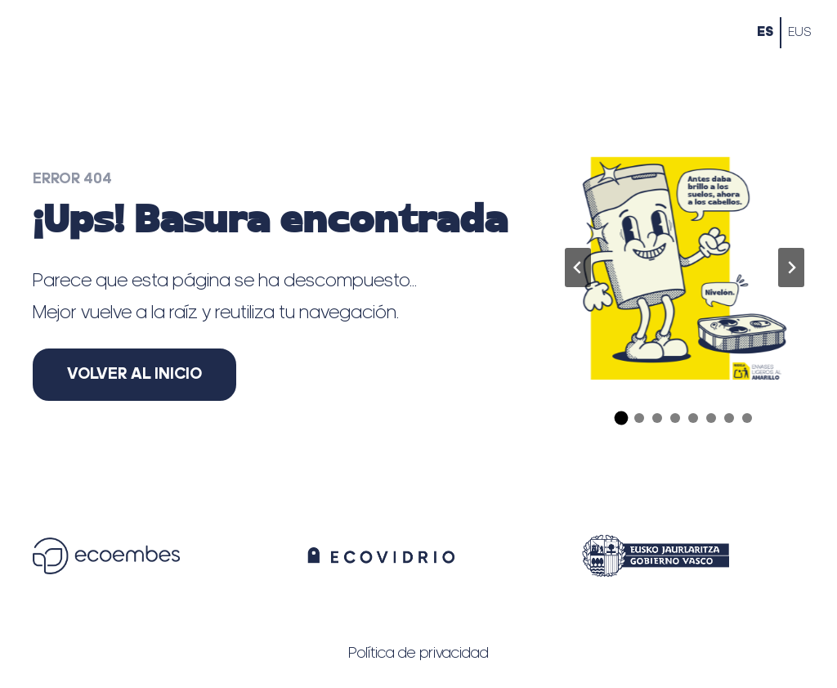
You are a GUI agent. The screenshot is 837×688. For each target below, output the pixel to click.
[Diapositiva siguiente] (791, 267)
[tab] (622, 418)
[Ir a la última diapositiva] (578, 267)
